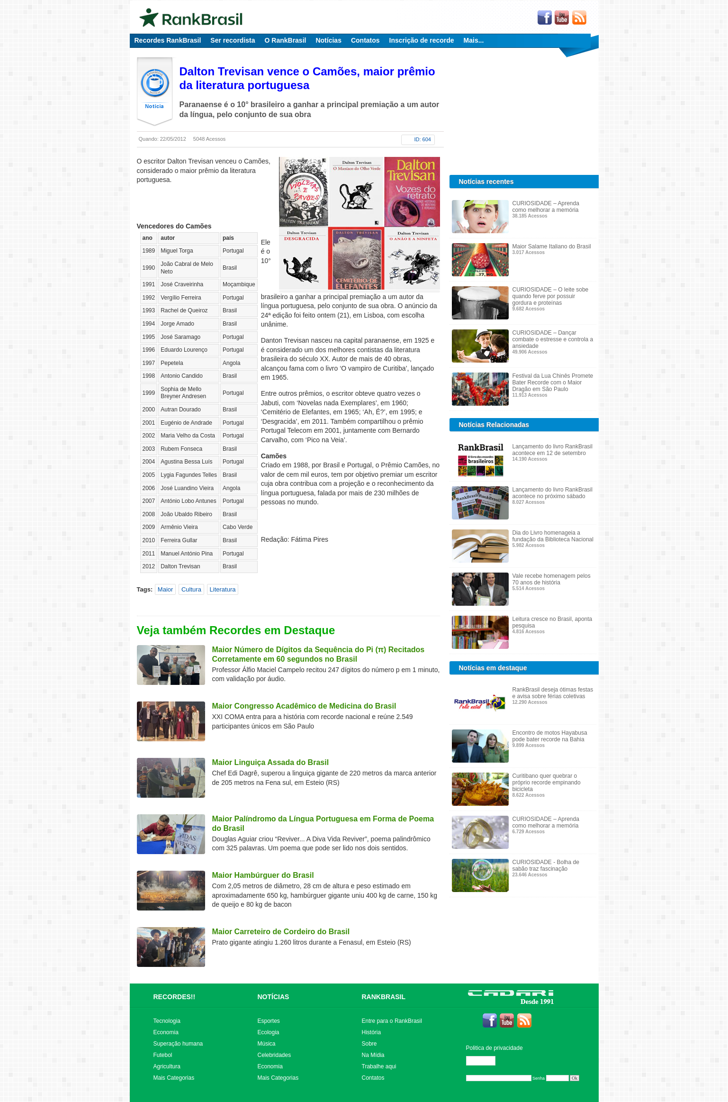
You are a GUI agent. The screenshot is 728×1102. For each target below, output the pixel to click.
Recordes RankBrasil (168, 40)
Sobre (369, 1043)
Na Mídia (373, 1055)
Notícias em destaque (493, 668)
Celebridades (274, 1055)
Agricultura (166, 1066)
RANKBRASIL (384, 997)
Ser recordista (232, 40)
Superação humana (178, 1043)
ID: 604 (422, 139)
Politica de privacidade (494, 1048)
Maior (165, 589)
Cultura (191, 589)
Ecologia (268, 1032)
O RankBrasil (285, 40)
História (371, 1032)
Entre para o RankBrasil (392, 1021)
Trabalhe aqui (379, 1066)
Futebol (162, 1055)
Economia (166, 1032)
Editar (485, 1060)
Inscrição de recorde (421, 40)
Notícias (328, 40)
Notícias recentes (486, 181)
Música (267, 1043)
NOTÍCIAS (273, 997)
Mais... (474, 40)
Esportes (269, 1021)
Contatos (365, 40)
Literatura (223, 589)
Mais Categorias (174, 1078)
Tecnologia (166, 1021)
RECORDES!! (174, 997)
